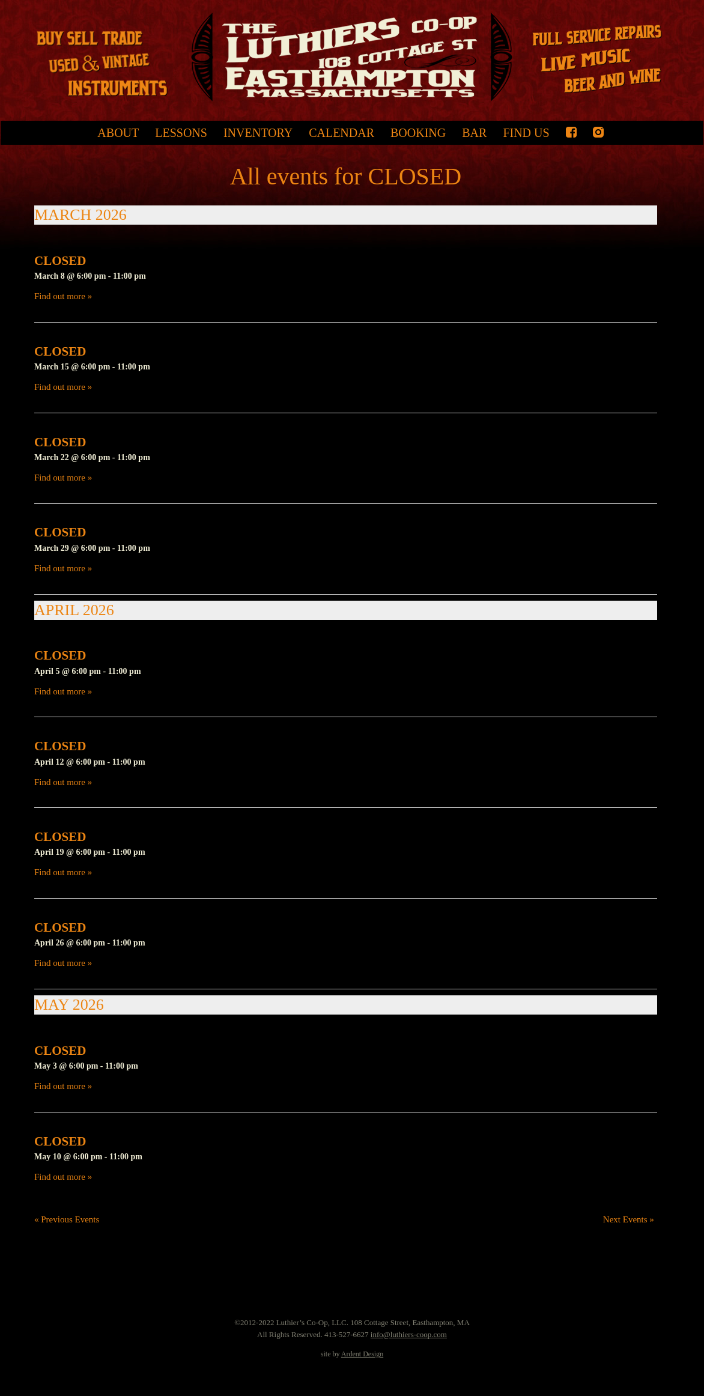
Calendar (341, 133)
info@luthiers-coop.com (409, 1334)
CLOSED (60, 260)
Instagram (598, 132)
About (118, 133)
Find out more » (63, 296)
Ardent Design (362, 1354)
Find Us (526, 133)
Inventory (258, 133)
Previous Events (66, 1219)
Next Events (628, 1219)
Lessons (181, 133)
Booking (418, 133)
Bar (474, 133)
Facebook (571, 132)
